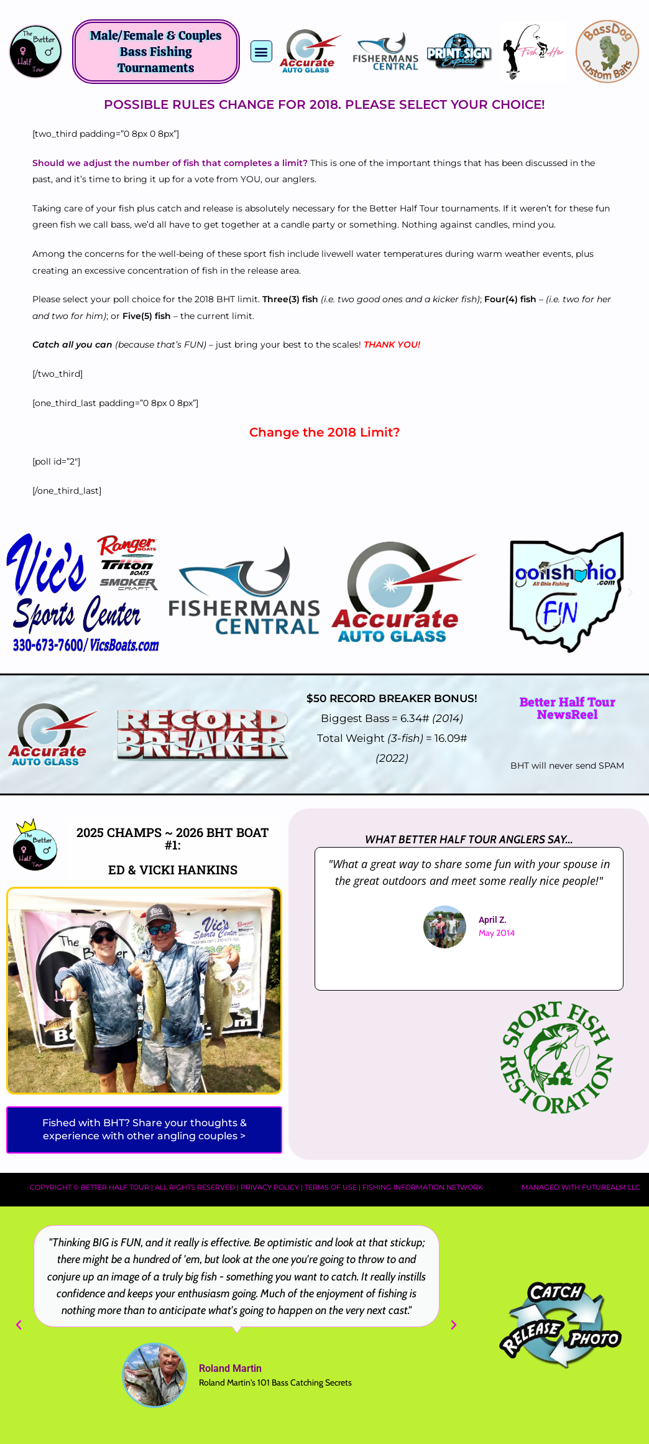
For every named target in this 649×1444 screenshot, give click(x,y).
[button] (261, 51)
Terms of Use (331, 1187)
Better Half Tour (115, 1187)
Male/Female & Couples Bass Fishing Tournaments (156, 51)
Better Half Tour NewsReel (567, 707)
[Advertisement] (394, 1061)
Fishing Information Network (422, 1187)
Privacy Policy (270, 1187)
